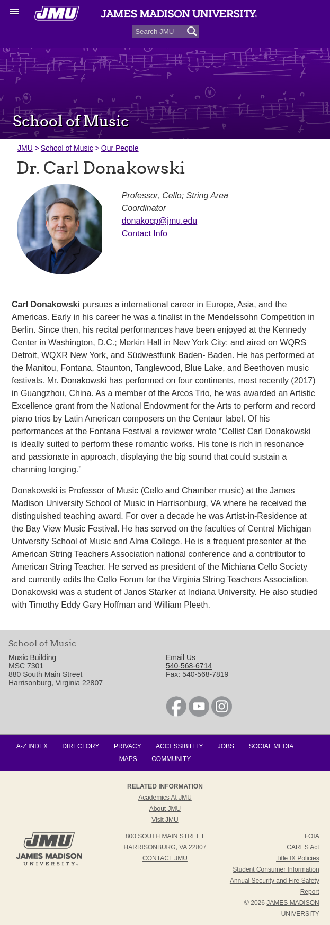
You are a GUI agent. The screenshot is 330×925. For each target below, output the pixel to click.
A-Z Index (32, 746)
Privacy (127, 746)
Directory (80, 746)
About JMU (165, 808)
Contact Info (144, 233)
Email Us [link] (180, 657)
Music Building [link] (32, 657)
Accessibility (179, 746)
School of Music (67, 148)
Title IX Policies (297, 858)
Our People (120, 148)
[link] (176, 714)
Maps (128, 759)
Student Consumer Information (276, 869)
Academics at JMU (165, 797)
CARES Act (303, 847)
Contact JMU (165, 858)
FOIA (312, 836)
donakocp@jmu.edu (160, 220)
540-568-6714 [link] (189, 666)
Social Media (270, 746)
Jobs (226, 746)
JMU (25, 148)
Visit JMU (164, 819)
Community (171, 759)
